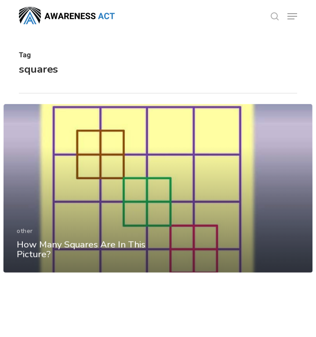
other (25, 241)
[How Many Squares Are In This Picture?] (158, 198)
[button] (292, 16)
